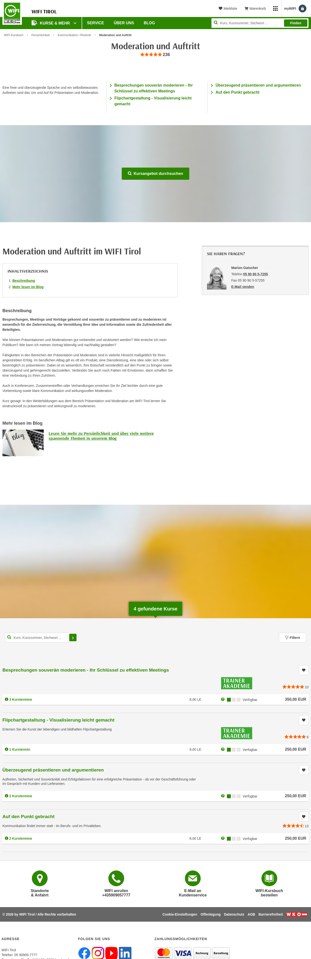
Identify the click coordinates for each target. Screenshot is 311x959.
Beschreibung (23, 281)
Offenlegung (211, 914)
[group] (155, 54)
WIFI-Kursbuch (13, 35)
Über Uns (124, 23)
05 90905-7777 (25, 955)
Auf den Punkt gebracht (237, 92)
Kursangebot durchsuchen (155, 173)
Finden (295, 23)
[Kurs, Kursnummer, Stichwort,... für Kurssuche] (41, 637)
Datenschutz (234, 914)
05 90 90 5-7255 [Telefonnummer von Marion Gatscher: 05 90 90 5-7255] (255, 274)
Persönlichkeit (40, 35)
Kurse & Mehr (51, 23)
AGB (251, 914)
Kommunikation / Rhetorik (74, 35)
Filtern (292, 638)
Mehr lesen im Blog (27, 287)
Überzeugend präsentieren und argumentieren (258, 85)
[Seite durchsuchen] (260, 23)
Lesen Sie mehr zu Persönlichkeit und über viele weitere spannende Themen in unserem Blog (101, 436)
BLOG (149, 23)
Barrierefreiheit (271, 914)
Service (95, 23)
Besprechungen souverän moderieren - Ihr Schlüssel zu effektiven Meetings (85, 670)
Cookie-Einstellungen (180, 914)
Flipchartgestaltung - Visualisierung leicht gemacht (58, 720)
